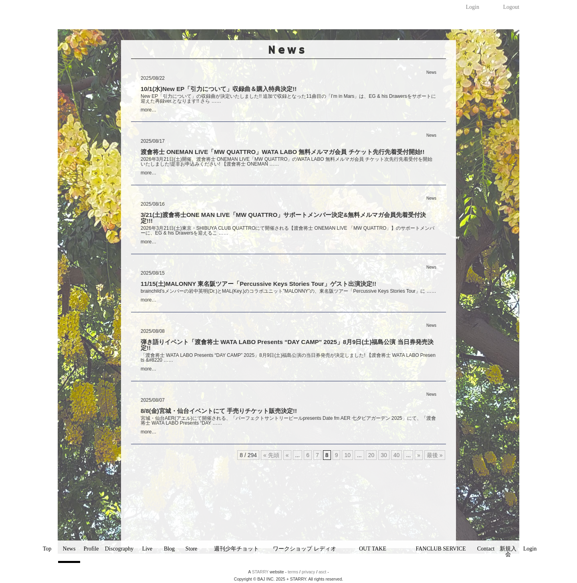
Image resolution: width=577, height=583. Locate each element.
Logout (511, 7)
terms (293, 571)
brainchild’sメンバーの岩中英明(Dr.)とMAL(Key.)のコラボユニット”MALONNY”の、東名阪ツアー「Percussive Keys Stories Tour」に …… (288, 291)
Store (192, 549)
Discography (119, 549)
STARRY (260, 571)
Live (147, 549)
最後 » (435, 455)
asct (322, 571)
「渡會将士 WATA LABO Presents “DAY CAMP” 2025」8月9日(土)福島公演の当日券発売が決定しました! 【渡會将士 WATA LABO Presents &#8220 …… (288, 357)
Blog (169, 549)
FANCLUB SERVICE (441, 549)
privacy (308, 571)
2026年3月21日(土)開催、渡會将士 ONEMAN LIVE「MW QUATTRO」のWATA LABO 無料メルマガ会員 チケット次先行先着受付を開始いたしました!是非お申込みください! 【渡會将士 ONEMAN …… (286, 161)
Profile (91, 549)
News (69, 549)
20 (371, 455)
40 (396, 455)
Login (472, 7)
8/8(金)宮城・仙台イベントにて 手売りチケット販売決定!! (219, 410)
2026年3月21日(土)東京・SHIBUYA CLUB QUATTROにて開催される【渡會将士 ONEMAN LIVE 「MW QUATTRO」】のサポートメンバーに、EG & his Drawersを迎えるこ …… (287, 230)
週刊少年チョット (236, 549)
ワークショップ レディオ (304, 549)
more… (148, 109)
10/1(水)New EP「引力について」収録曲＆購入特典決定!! (219, 88)
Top (47, 549)
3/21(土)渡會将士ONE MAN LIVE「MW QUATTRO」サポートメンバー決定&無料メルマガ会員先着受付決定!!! (283, 217)
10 (347, 455)
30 (384, 455)
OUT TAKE (372, 549)
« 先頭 (271, 455)
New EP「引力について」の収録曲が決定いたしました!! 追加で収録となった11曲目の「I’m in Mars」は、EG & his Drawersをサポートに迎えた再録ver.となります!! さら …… (288, 98)
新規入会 (508, 551)
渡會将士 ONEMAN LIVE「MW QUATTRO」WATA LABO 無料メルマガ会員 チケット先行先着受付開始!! (283, 151)
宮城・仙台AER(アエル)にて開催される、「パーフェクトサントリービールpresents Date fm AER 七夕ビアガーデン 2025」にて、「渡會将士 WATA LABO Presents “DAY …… (288, 420)
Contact (486, 549)
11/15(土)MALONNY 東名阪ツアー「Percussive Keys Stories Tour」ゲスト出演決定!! (258, 283)
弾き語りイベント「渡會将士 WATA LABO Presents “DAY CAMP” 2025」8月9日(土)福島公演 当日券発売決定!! (287, 344)
